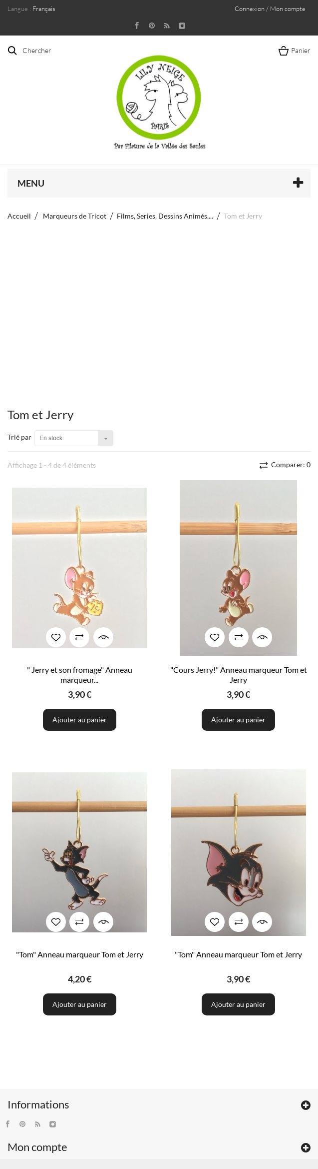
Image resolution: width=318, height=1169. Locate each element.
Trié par (19, 437)
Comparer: (290, 464)
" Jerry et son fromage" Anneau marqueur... (79, 674)
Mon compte (37, 1146)
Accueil (19, 216)
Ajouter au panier (79, 719)
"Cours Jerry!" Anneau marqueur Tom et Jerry (238, 674)
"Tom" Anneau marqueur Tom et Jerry (79, 954)
